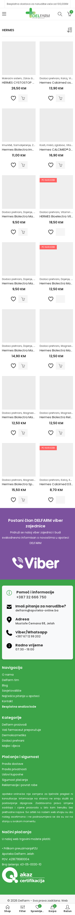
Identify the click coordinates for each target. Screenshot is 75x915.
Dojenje (27, 212)
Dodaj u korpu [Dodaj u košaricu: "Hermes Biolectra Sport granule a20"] (23, 500)
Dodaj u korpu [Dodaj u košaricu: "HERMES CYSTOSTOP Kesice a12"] (23, 98)
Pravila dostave (12, 764)
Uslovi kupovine (12, 774)
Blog (5, 685)
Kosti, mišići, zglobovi (52, 145)
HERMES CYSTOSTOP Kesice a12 (25, 82)
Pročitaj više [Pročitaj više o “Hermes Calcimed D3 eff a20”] (60, 500)
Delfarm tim (10, 680)
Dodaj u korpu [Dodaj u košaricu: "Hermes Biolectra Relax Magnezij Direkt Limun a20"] (60, 433)
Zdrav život (29, 78)
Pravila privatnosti (14, 769)
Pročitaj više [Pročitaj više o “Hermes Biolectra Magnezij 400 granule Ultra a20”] (60, 299)
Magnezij (66, 346)
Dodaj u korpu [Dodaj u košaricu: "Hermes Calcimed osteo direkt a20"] (60, 98)
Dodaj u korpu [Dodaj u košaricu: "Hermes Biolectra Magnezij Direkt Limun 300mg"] (23, 232)
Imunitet (7, 145)
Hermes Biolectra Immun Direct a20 (28, 149)
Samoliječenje (22, 145)
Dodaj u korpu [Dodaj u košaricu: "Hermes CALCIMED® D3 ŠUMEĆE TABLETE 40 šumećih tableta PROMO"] (60, 165)
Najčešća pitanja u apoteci (20, 696)
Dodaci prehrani (49, 78)
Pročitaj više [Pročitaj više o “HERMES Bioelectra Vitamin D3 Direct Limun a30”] (60, 232)
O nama (8, 675)
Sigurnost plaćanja (15, 780)
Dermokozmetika (14, 735)
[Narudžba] (70, 30)
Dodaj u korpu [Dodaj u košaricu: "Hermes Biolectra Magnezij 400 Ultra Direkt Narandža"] (23, 433)
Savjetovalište (11, 691)
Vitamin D (67, 212)
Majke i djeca (11, 746)
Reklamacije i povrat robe (19, 785)
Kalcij (64, 78)
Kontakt (7, 701)
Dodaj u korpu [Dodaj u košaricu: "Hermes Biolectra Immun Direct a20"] (23, 165)
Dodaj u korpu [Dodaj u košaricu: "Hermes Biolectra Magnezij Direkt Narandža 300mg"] (23, 299)
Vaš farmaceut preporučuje (21, 730)
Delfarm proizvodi (14, 725)
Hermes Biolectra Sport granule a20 (28, 484)
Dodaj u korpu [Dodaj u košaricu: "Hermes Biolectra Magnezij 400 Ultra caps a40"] (23, 366)
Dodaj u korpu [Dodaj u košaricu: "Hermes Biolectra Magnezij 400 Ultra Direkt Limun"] (60, 366)
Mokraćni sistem (12, 78)
